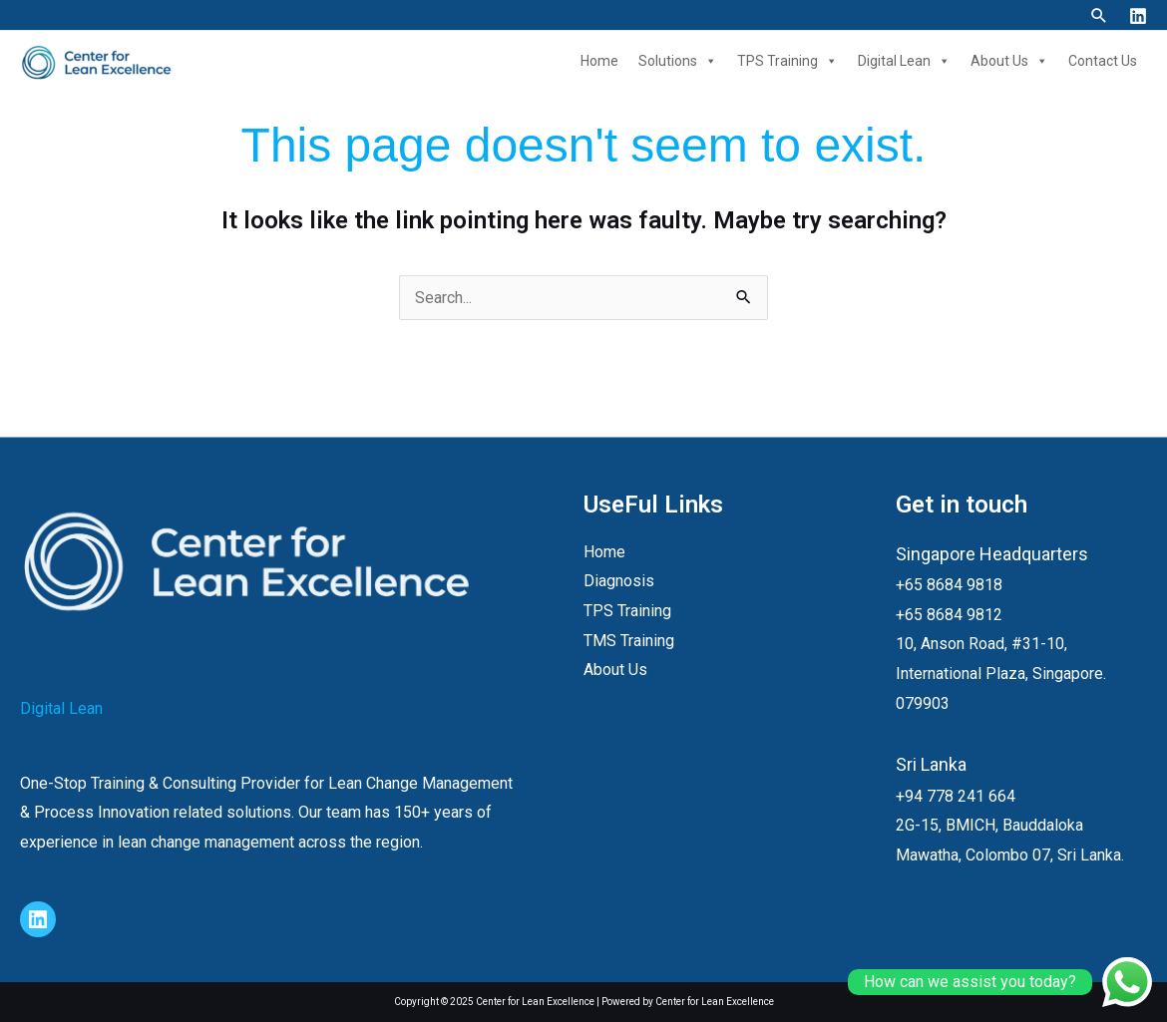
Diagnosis (619, 580)
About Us (1009, 61)
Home (599, 61)
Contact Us (1102, 61)
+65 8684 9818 (949, 584)
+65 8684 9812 (949, 614)
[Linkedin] (1138, 16)
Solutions (677, 61)
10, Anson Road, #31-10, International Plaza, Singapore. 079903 (1001, 673)
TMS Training (629, 640)
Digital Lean (904, 61)
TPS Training (787, 61)
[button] (1099, 15)
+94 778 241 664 (955, 796)
